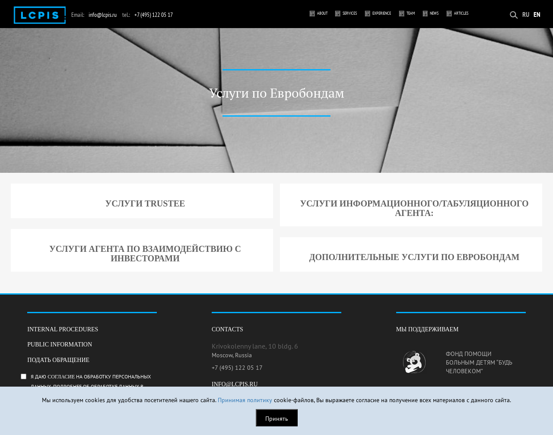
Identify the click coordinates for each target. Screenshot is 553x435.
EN (537, 14)
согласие (61, 377)
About (322, 13)
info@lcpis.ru (103, 15)
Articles (461, 13)
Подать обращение (58, 360)
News (434, 13)
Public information (59, 344)
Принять (276, 418)
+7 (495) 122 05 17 (153, 15)
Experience (381, 13)
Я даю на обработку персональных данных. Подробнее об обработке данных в (97, 385)
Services (350, 13)
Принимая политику (245, 400)
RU (525, 14)
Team (411, 13)
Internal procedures (62, 329)
